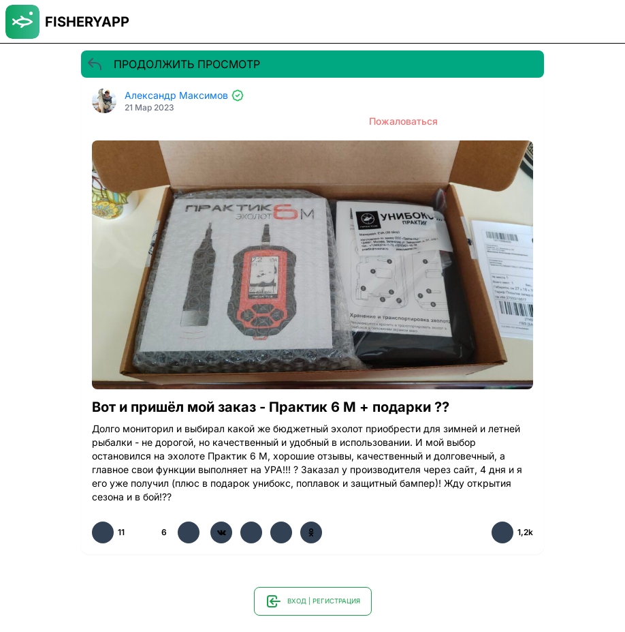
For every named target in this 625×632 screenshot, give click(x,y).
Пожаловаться (403, 121)
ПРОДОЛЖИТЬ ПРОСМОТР (173, 64)
